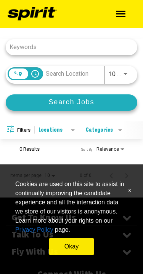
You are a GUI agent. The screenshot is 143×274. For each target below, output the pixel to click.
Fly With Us (71, 251)
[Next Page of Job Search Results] (126, 175)
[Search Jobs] (71, 102)
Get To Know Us (71, 217)
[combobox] (68, 47)
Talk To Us (71, 234)
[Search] (71, 102)
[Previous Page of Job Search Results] (111, 175)
